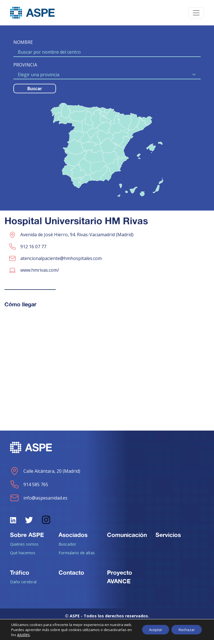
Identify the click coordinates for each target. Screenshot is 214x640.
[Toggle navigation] (196, 12)
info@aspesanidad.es (38, 497)
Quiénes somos (24, 544)
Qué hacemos (22, 552)
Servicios (168, 534)
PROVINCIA (25, 65)
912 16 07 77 (33, 246)
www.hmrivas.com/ (39, 270)
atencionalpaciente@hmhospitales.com (61, 258)
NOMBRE (23, 42)
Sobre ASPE (27, 534)
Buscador (67, 544)
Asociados (73, 534)
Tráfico (19, 572)
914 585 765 (29, 484)
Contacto (71, 572)
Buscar (34, 88)
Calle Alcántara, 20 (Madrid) (45, 471)
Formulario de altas (77, 552)
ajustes (28, 634)
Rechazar (185, 627)
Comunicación (127, 534)
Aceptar (151, 627)
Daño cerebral (23, 581)
